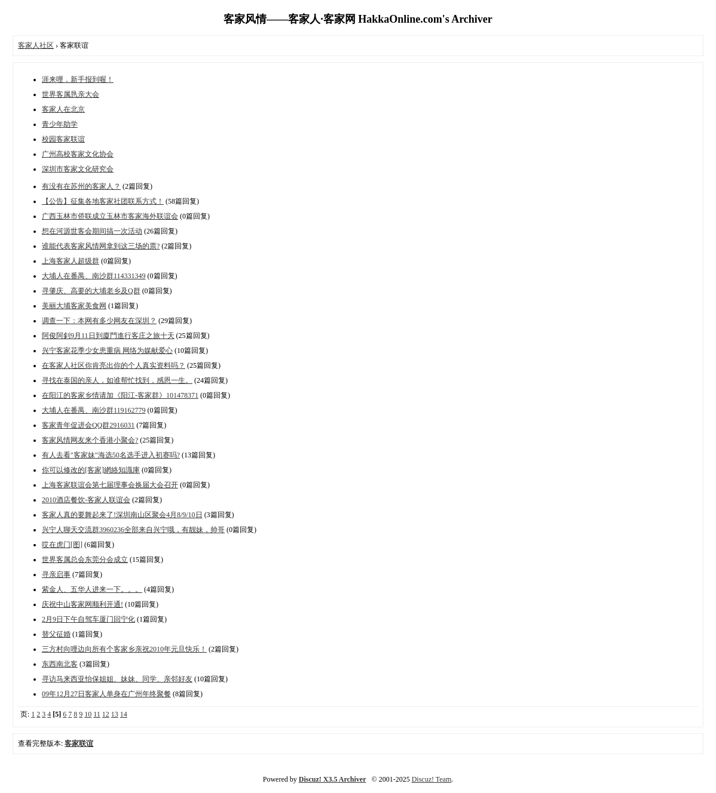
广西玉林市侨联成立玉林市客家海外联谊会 (110, 216)
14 (123, 714)
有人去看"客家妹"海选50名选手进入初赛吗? (111, 455)
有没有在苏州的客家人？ (81, 186)
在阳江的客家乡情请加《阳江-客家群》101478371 (120, 395)
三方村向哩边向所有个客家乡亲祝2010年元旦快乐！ (124, 649)
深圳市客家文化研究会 (78, 169)
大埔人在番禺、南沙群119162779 (94, 410)
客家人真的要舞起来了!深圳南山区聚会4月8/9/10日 (122, 515)
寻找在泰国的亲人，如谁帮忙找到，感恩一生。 (117, 380)
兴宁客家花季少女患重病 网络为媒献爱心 (107, 350)
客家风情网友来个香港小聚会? (90, 440)
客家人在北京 (63, 109)
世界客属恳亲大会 (70, 94)
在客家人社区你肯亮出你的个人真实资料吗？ (113, 365)
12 (105, 714)
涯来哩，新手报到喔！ (78, 79)
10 (87, 714)
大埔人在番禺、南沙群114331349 (94, 276)
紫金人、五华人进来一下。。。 (92, 589)
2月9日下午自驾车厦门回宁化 (88, 619)
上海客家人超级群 (70, 261)
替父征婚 (56, 634)
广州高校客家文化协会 (78, 154)
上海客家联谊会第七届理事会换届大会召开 (110, 485)
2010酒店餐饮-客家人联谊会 (86, 500)
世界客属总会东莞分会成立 (85, 559)
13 (114, 714)
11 (96, 714)
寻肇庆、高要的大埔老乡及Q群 (91, 291)
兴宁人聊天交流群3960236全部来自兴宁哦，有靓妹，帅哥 (133, 529)
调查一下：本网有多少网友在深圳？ (99, 320)
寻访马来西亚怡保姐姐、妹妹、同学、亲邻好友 (117, 679)
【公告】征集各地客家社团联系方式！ (103, 201)
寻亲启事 (56, 574)
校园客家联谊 (63, 139)
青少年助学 (60, 124)
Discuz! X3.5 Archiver (332, 779)
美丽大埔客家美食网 (74, 306)
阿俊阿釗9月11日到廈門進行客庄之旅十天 (108, 335)
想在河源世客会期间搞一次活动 (92, 231)
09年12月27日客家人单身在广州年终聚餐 (106, 694)
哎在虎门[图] (62, 544)
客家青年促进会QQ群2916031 (88, 425)
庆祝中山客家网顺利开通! (82, 604)
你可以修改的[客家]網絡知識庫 (91, 470)
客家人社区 (36, 45)
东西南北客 (60, 664)
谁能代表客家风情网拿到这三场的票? (101, 246)
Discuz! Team (432, 779)
